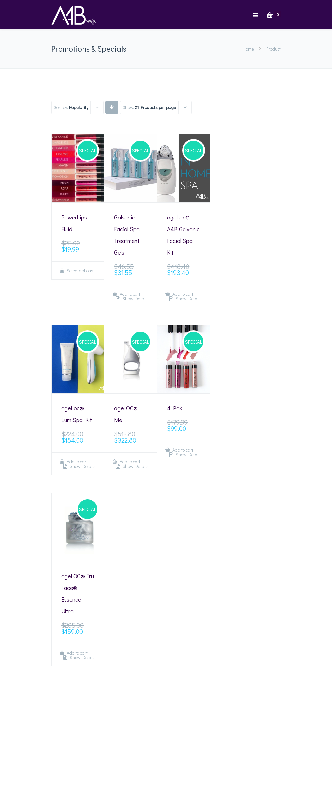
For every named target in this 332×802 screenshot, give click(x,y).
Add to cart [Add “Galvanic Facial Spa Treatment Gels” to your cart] (129, 294)
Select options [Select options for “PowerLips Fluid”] (79, 270)
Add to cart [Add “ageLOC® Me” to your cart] (129, 461)
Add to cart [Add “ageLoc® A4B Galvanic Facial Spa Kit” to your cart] (182, 294)
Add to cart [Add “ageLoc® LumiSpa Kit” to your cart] (77, 461)
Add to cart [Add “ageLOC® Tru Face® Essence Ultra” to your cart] (77, 652)
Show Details (135, 298)
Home (248, 49)
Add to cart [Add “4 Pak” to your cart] (182, 449)
